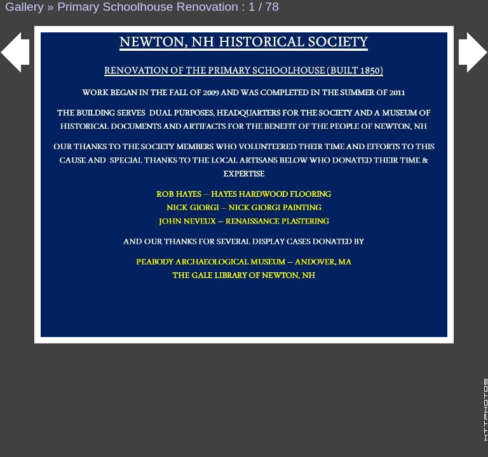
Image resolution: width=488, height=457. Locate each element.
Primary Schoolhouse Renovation (147, 6)
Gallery (24, 6)
